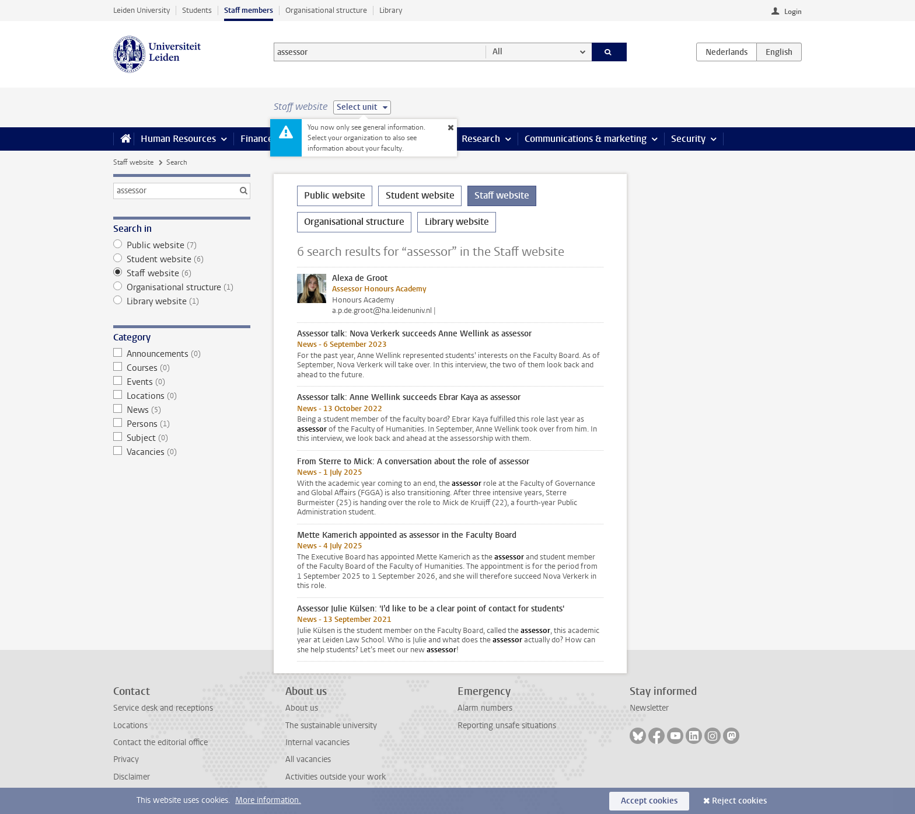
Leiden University (141, 10)
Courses (181, 367)
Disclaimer (131, 776)
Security (688, 139)
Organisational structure (326, 10)
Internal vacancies (317, 742)
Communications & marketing (586, 139)
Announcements (181, 353)
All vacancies (308, 759)
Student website (181, 259)
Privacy (126, 759)
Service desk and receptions (163, 708)
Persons (181, 424)
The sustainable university (331, 725)
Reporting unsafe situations (507, 725)
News (181, 409)
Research (481, 139)
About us (301, 708)
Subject (181, 438)
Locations (181, 395)
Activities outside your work (335, 776)
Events (181, 381)
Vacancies (181, 452)
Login (793, 11)
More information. (268, 800)
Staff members (248, 10)
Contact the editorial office (160, 742)
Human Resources (178, 139)
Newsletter (649, 708)
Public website (181, 245)
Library (390, 10)
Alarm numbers (485, 708)
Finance (256, 139)
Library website (181, 301)
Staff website (133, 162)
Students (197, 10)
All (497, 51)
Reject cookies (739, 800)
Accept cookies (649, 800)
